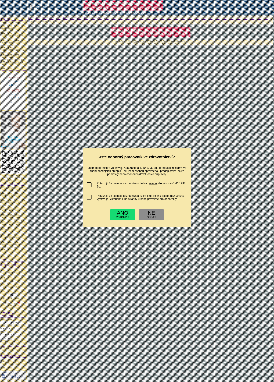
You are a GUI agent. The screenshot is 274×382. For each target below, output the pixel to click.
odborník (153, 183)
